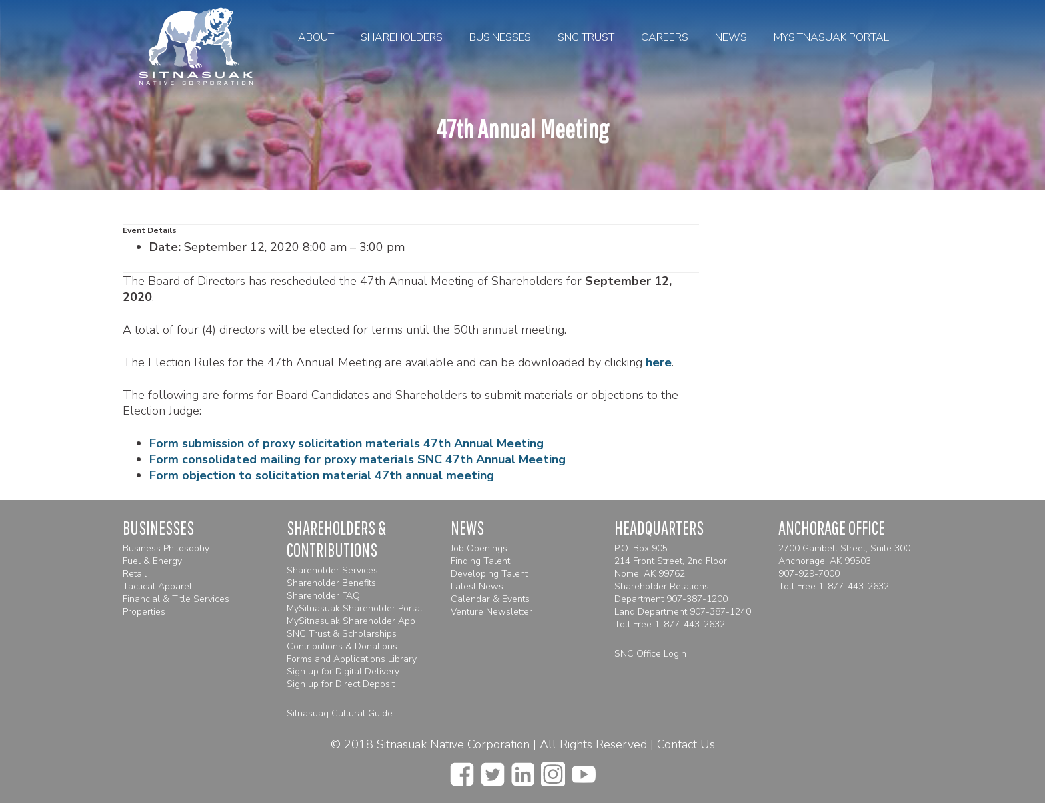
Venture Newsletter (491, 611)
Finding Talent (480, 561)
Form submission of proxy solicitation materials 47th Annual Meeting (346, 443)
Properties (144, 611)
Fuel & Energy (152, 561)
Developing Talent (489, 573)
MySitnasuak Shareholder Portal (355, 608)
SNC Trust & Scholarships (342, 633)
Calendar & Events (490, 599)
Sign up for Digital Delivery (343, 671)
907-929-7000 (809, 573)
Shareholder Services (332, 570)
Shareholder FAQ (323, 595)
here (659, 362)
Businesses (500, 37)
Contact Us (686, 744)
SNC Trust (586, 37)
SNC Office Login (650, 653)
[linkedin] (523, 770)
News (731, 37)
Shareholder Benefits (331, 583)
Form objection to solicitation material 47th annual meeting (321, 475)
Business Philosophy (166, 548)
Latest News (477, 586)
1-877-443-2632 (689, 624)
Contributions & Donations (342, 646)
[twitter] (492, 770)
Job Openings (479, 548)
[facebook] (462, 770)
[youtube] (583, 770)
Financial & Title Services (176, 599)
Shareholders (402, 37)
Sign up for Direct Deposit (341, 684)
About (316, 37)
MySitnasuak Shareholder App (351, 621)
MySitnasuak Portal (831, 37)
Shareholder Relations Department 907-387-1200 (671, 592)
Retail (135, 573)
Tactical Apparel (157, 586)
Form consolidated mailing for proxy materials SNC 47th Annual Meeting (357, 459)
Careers (664, 37)
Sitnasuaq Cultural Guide (340, 713)
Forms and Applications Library (352, 659)
